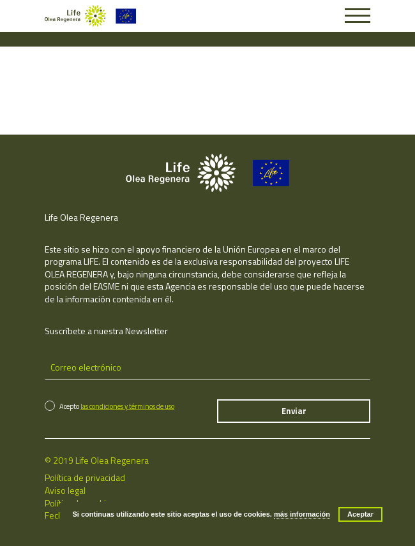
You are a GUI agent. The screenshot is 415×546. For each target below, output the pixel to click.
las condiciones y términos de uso (127, 406)
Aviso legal (65, 490)
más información (302, 514)
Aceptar (360, 514)
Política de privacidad (85, 477)
